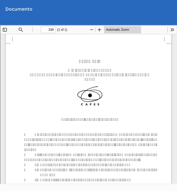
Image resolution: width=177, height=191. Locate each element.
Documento (18, 9)
